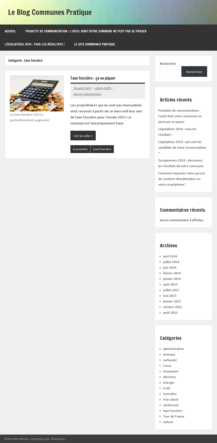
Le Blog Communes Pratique (50, 12)
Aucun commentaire (87, 94)
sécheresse (171, 405)
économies (80, 149)
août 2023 (170, 284)
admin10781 (103, 88)
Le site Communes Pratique (94, 44)
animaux (169, 354)
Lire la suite (82, 136)
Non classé (170, 399)
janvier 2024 (172, 278)
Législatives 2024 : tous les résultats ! (35, 44)
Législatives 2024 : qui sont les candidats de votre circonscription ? (182, 147)
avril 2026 (170, 256)
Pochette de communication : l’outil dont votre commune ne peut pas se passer (86, 31)
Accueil (10, 31)
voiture (168, 422)
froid (166, 388)
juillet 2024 (171, 262)
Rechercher (168, 63)
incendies (170, 394)
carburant (170, 360)
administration (173, 348)
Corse (167, 365)
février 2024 (172, 273)
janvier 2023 (172, 301)
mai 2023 (169, 295)
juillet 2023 (171, 290)
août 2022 (170, 312)
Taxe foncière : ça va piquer (92, 78)
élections (169, 377)
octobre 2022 (172, 307)
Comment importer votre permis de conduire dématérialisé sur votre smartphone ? (181, 178)
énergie (168, 382)
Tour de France (173, 416)
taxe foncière (102, 149)
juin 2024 (169, 267)
